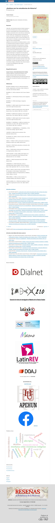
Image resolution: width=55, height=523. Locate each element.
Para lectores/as (9, 466)
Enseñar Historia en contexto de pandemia (38, 222)
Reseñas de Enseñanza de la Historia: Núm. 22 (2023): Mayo (21, 201)
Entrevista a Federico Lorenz (21, 195)
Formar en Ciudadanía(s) (21, 238)
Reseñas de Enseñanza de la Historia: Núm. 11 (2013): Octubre (35, 210)
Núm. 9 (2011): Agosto (19, 4)
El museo (20, 202)
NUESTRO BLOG (27, 384)
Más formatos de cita (37, 109)
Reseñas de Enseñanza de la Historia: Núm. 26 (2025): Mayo (21, 257)
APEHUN (35, 425)
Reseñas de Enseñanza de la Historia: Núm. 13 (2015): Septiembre (33, 237)
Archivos (11, 4)
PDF (35, 37)
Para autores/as (9, 468)
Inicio (7, 4)
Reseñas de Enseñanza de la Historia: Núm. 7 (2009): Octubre (21, 243)
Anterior (9, 226)
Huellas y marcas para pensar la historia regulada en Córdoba (35, 241)
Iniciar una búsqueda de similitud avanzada (22, 229)
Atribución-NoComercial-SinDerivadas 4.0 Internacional (32, 509)
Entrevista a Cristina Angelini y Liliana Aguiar (23, 211)
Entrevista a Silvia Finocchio (22, 250)
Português (8, 481)
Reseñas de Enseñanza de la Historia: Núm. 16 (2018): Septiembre (31, 220)
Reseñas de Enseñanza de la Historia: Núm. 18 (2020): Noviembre (25, 193)
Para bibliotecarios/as (10, 470)
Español (8, 479)
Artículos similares (11, 189)
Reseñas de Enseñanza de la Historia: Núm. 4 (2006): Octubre (35, 202)
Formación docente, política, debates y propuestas (32, 244)
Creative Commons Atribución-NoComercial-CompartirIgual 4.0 (40, 68)
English (7, 477)
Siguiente (45, 226)
